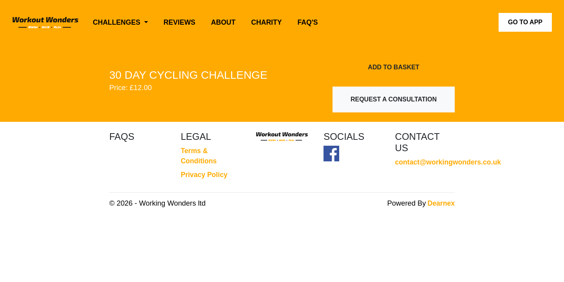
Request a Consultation (394, 99)
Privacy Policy (204, 175)
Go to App (525, 22)
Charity (266, 22)
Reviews (179, 22)
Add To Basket (393, 67)
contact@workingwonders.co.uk (425, 162)
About (223, 22)
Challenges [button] (117, 22)
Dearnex (441, 203)
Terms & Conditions (199, 156)
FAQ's (308, 22)
